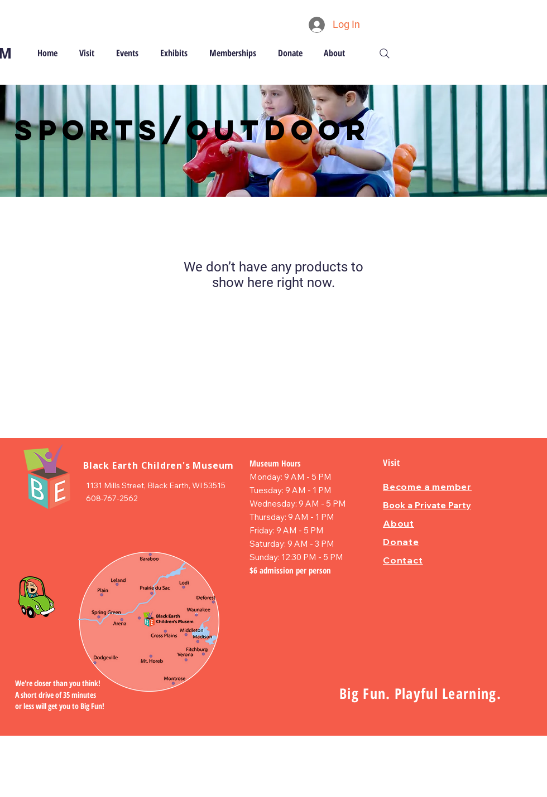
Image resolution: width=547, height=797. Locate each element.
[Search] (384, 53)
